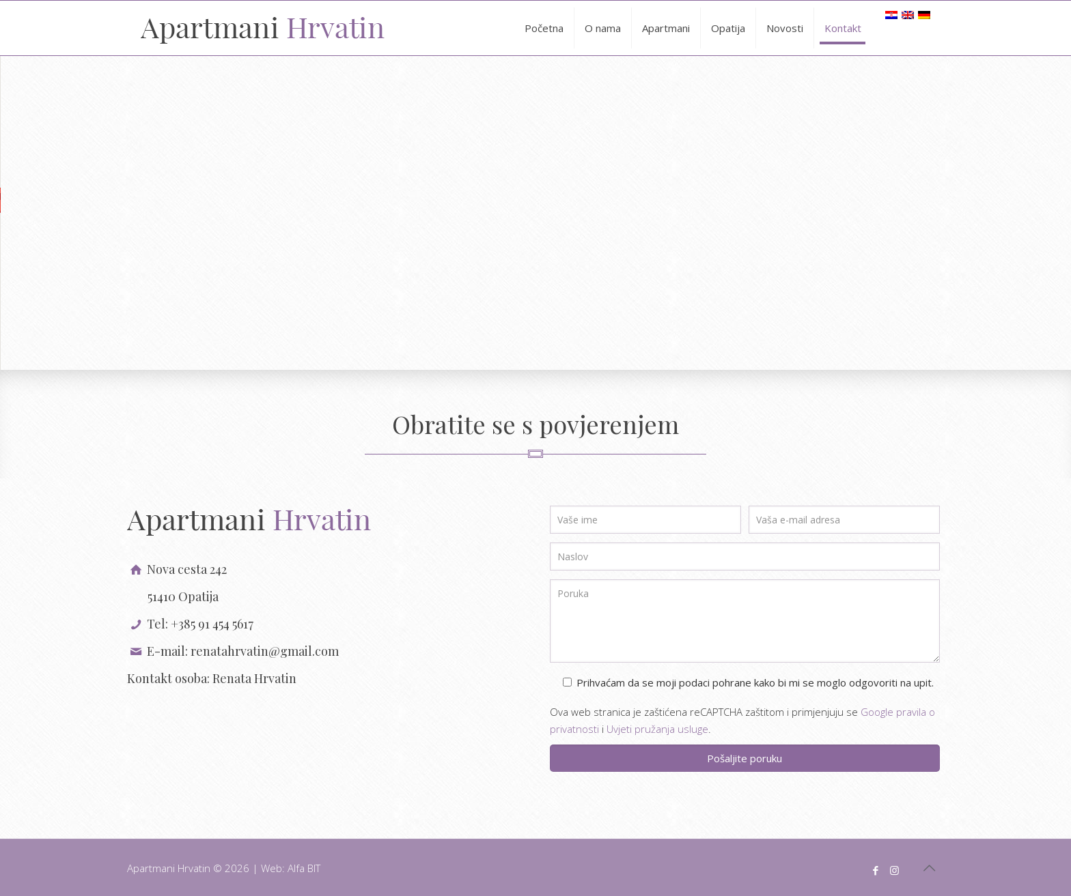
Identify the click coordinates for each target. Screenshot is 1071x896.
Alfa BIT (304, 868)
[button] (535, 200)
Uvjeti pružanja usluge (657, 729)
